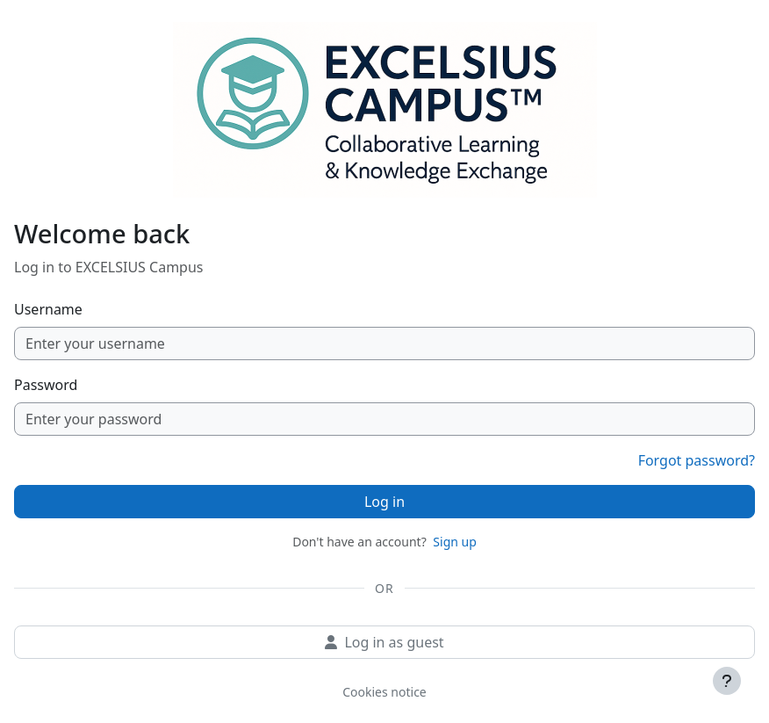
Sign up (454, 541)
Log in (384, 501)
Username (48, 309)
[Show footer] (727, 681)
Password (45, 384)
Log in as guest (384, 642)
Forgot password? (696, 460)
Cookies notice (384, 691)
